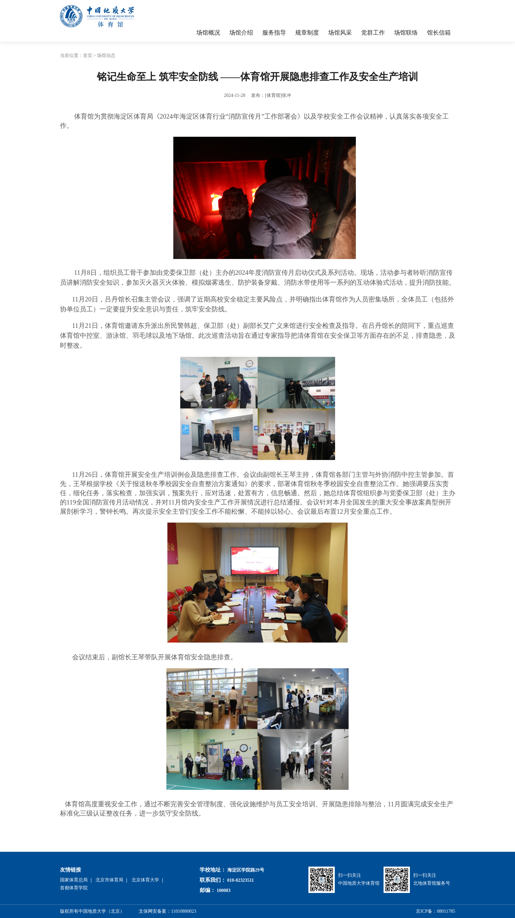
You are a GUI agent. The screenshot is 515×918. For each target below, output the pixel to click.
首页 (87, 55)
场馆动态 (106, 55)
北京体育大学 (145, 879)
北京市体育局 (109, 879)
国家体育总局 (74, 879)
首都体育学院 (74, 887)
